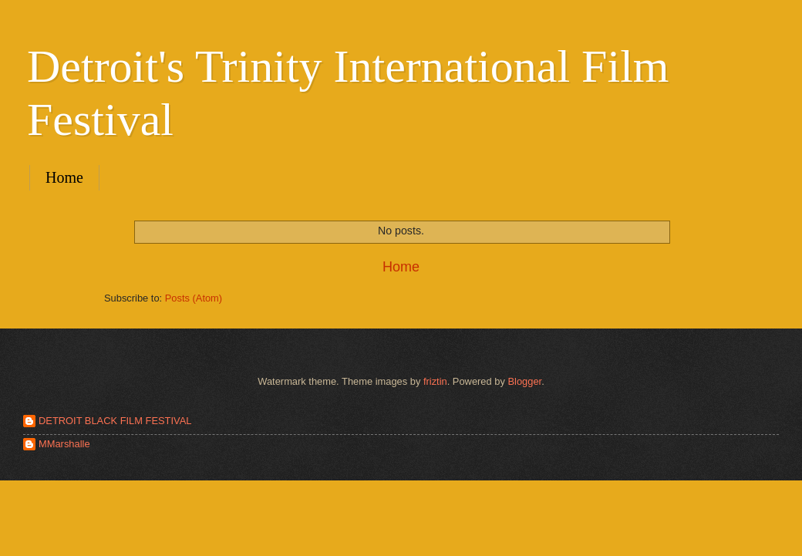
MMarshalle (64, 444)
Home (64, 177)
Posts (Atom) (193, 298)
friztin (435, 381)
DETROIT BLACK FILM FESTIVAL (115, 420)
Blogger (524, 381)
